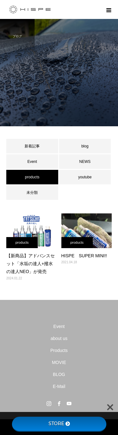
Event (32, 161)
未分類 (32, 192)
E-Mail (59, 386)
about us (59, 338)
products (22, 242)
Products (59, 350)
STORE (59, 423)
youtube (85, 177)
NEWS (85, 161)
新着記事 (32, 146)
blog (84, 146)
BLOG (59, 374)
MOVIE (59, 362)
